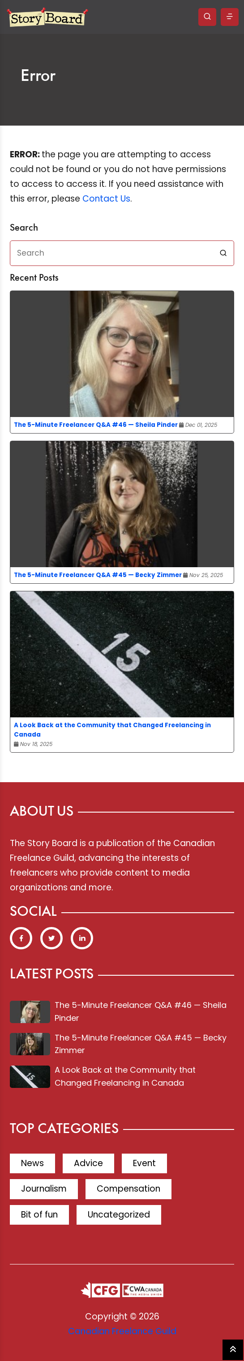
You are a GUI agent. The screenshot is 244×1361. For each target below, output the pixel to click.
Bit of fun (39, 1215)
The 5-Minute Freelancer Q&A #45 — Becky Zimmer (98, 575)
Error (38, 76)
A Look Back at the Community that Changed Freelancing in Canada (112, 729)
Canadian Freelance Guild (122, 1331)
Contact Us (106, 199)
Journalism (44, 1189)
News (32, 1163)
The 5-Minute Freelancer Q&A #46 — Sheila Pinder (96, 425)
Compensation (128, 1189)
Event (144, 1163)
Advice (88, 1163)
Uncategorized (119, 1215)
